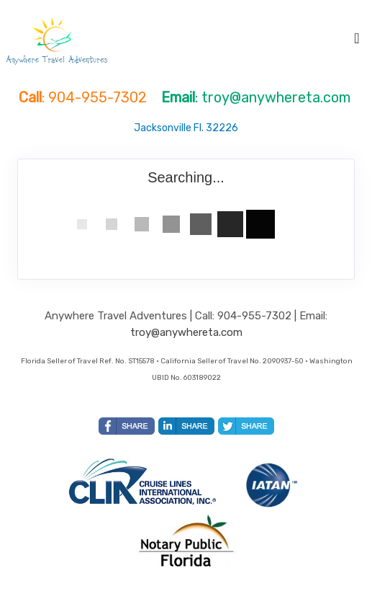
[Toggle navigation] (356, 41)
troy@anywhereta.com (186, 332)
